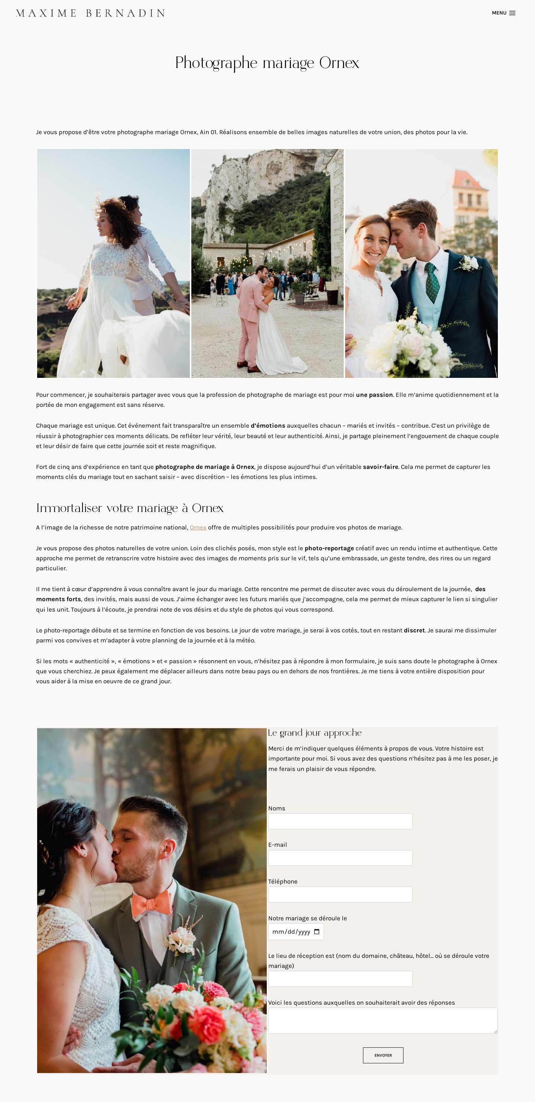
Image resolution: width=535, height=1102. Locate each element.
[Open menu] (505, 13)
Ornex (198, 527)
